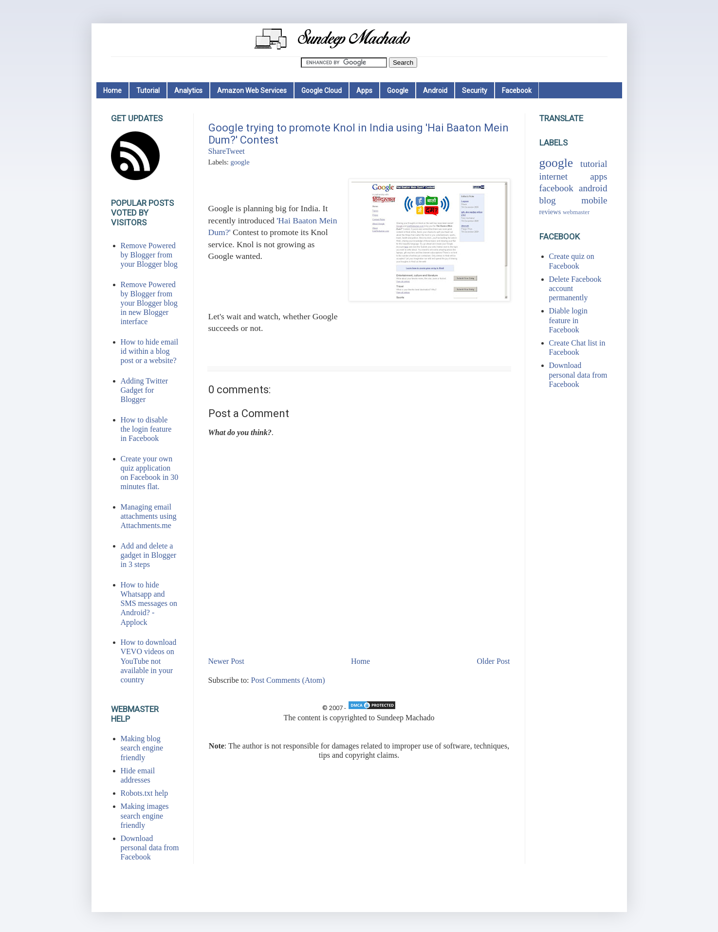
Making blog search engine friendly (142, 747)
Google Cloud (321, 90)
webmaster (576, 212)
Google (397, 90)
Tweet (235, 151)
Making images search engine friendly (145, 815)
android (593, 188)
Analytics (188, 90)
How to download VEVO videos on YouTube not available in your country (149, 661)
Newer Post (226, 661)
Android (435, 90)
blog (547, 200)
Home (112, 90)
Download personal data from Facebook (150, 847)
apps (598, 176)
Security (474, 90)
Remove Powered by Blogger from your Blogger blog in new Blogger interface (149, 303)
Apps (364, 90)
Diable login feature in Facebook (568, 320)
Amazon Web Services (252, 90)
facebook (556, 188)
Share (217, 151)
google (239, 162)
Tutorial (148, 90)
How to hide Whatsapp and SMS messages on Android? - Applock (149, 603)
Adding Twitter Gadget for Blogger (144, 390)
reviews (550, 212)
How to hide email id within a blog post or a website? (150, 351)
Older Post (493, 661)
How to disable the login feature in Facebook (146, 429)
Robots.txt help (144, 793)
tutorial (593, 164)
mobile (594, 200)
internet (553, 176)
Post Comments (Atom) (288, 680)
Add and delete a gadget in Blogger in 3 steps (149, 555)
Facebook (517, 90)
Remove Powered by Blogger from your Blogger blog (149, 254)
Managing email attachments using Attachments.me (149, 516)
